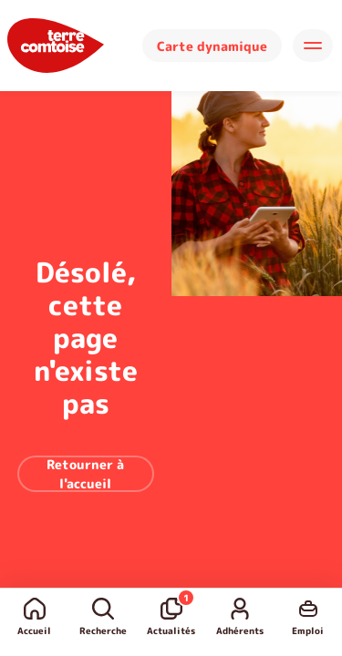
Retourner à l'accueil (85, 474)
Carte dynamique (212, 46)
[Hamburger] (313, 45)
